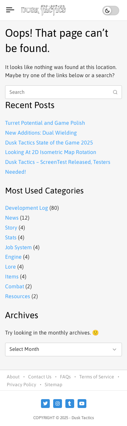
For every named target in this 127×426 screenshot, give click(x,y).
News (12, 218)
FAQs (65, 376)
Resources (17, 296)
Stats (11, 237)
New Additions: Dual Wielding (41, 133)
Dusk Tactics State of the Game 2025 (49, 142)
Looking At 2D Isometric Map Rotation (50, 152)
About (13, 376)
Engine (13, 257)
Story (11, 227)
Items (12, 276)
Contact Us (39, 376)
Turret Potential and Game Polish (45, 123)
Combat (14, 286)
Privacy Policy (21, 384)
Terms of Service (96, 376)
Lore (10, 266)
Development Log (26, 208)
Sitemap (53, 384)
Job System (18, 247)
